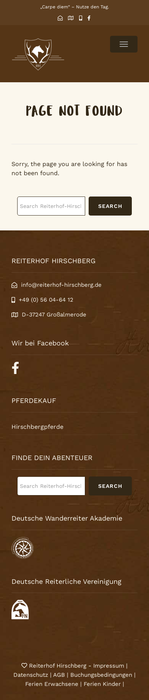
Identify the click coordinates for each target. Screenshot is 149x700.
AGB (59, 674)
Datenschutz (30, 674)
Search (110, 206)
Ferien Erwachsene (51, 684)
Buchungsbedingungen (101, 674)
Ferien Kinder (102, 684)
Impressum (109, 665)
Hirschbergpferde (37, 426)
